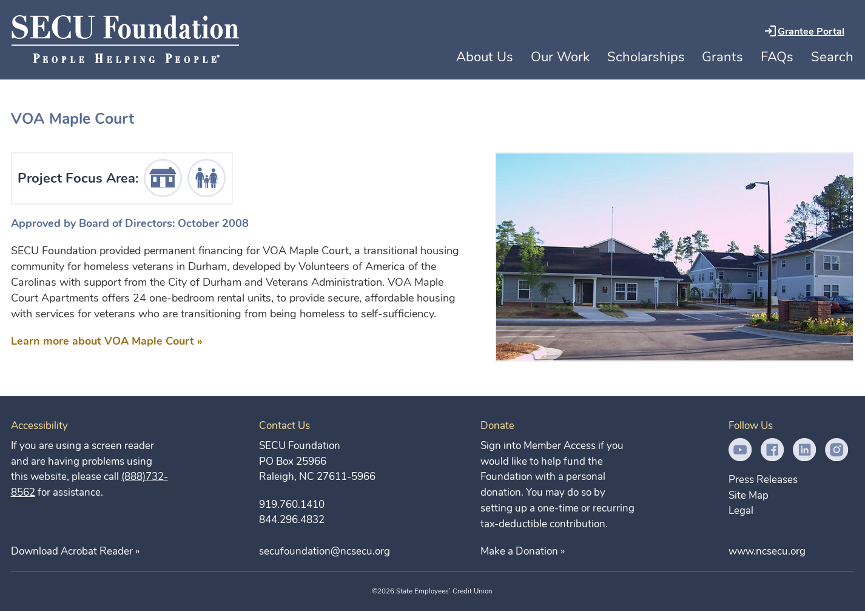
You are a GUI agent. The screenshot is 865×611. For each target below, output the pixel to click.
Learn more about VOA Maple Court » (107, 341)
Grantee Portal (811, 31)
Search (832, 57)
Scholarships (646, 57)
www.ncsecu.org (767, 551)
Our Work (560, 57)
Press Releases (763, 480)
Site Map (749, 495)
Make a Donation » (522, 551)
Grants (722, 57)
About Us (484, 56)
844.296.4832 (292, 520)
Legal (741, 511)
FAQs (777, 57)
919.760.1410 (292, 504)
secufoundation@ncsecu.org (324, 551)
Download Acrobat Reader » (75, 551)
